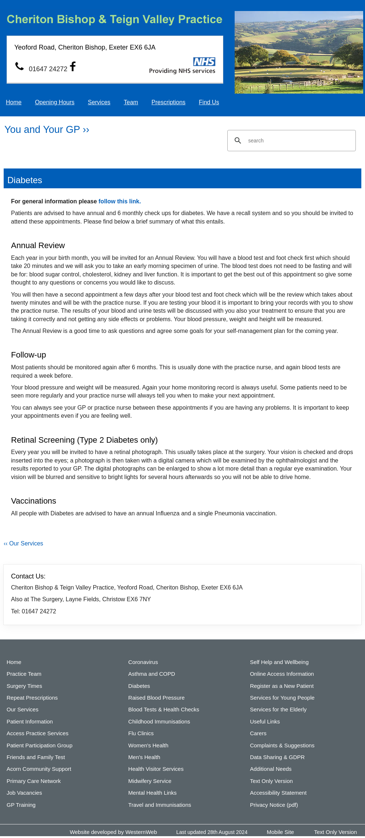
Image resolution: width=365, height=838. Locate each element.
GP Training (21, 805)
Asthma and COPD (151, 674)
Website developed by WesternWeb (113, 832)
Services (99, 102)
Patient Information (30, 721)
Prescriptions (168, 102)
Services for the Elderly (278, 709)
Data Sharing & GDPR (277, 757)
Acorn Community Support (39, 769)
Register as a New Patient (282, 686)
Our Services (23, 709)
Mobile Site (280, 832)
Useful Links (265, 721)
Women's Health (148, 745)
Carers (258, 733)
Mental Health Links (152, 793)
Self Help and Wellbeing (279, 662)
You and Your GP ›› (46, 129)
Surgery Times (24, 686)
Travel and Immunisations (159, 805)
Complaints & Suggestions (282, 745)
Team (131, 102)
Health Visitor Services (156, 769)
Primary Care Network (34, 781)
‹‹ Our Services (23, 543)
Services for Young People (282, 697)
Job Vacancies (24, 793)
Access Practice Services (37, 733)
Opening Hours (55, 102)
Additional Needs (271, 769)
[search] (290, 140)
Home (14, 102)
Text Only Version (271, 781)
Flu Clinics (140, 733)
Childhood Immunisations (159, 721)
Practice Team (24, 674)
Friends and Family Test (36, 757)
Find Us (209, 102)
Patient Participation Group (39, 745)
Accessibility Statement (278, 793)
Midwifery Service (149, 781)
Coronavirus (143, 662)
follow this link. (119, 201)
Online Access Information (282, 674)
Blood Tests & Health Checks (163, 709)
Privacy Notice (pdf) (274, 805)
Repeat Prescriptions (32, 697)
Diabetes (139, 686)
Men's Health (144, 757)
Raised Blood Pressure (156, 697)
